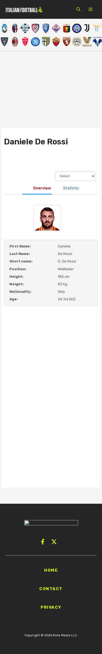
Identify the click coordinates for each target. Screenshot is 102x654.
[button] (78, 9)
